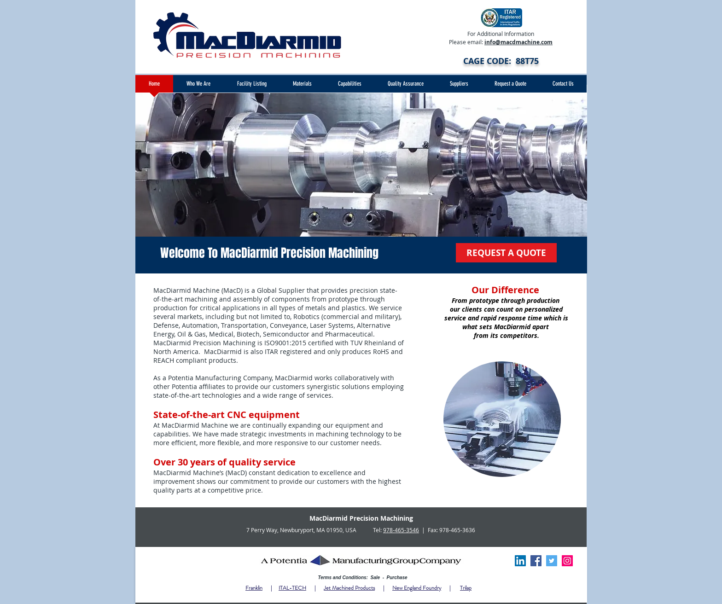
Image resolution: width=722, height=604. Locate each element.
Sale (376, 577)
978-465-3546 (401, 530)
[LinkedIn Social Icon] (520, 560)
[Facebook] (536, 560)
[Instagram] (567, 560)
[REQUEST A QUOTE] (506, 252)
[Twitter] (551, 560)
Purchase (397, 577)
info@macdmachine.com (518, 42)
